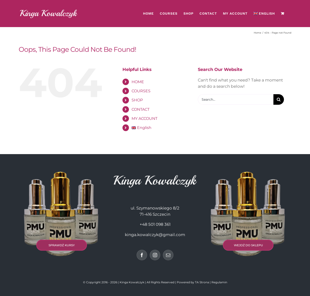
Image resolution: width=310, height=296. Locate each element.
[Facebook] (142, 255)
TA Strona (202, 282)
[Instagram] (155, 255)
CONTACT (140, 109)
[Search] (278, 99)
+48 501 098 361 (155, 224)
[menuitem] (264, 13)
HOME (138, 82)
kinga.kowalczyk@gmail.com (155, 234)
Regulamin (219, 282)
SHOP (137, 100)
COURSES (141, 91)
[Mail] (168, 255)
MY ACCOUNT (144, 118)
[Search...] (235, 99)
